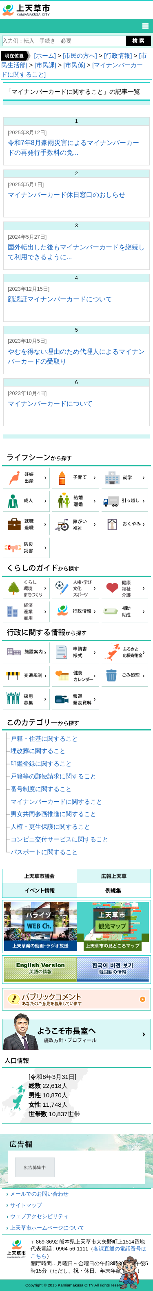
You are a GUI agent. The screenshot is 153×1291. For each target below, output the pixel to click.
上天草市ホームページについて (47, 1228)
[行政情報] (118, 55)
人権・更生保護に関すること (50, 826)
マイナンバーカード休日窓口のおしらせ (66, 194)
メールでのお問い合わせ (39, 1194)
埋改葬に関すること (38, 750)
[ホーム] (44, 55)
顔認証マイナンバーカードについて (60, 299)
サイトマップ (26, 1205)
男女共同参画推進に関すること (53, 813)
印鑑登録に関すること (41, 763)
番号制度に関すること (41, 788)
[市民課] (45, 64)
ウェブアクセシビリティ (39, 1216)
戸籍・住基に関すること (44, 738)
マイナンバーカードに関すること (56, 801)
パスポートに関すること (44, 851)
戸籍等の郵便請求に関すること (53, 776)
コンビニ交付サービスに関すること (60, 839)
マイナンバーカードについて (50, 403)
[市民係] (74, 64)
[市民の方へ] (80, 55)
